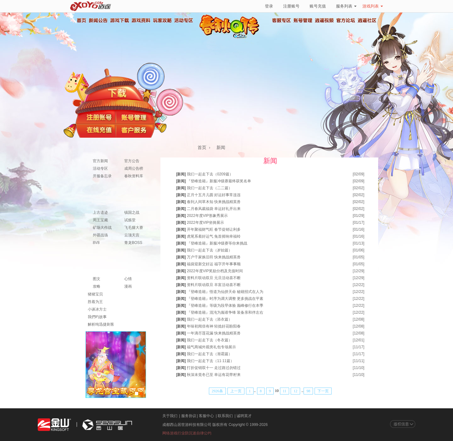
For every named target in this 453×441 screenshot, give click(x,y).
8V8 (96, 242)
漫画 (128, 286)
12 (295, 391)
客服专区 (281, 20)
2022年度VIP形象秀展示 (207, 215)
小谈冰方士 (97, 309)
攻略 (96, 286)
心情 (128, 279)
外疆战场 (100, 235)
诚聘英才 (244, 416)
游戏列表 (372, 6)
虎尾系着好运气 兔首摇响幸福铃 (214, 236)
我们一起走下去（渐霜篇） (209, 354)
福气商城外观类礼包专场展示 (211, 347)
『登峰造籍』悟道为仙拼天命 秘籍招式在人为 (225, 291)
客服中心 (206, 416)
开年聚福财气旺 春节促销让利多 (214, 229)
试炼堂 (130, 220)
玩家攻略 (162, 20)
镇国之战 (131, 212)
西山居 (106, 424)
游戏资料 (140, 20)
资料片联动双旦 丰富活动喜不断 (214, 285)
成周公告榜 (133, 168)
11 (285, 391)
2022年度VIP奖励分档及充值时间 (215, 271)
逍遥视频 (324, 20)
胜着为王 (95, 302)
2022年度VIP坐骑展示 (205, 222)
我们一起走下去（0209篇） (210, 174)
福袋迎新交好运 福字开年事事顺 (214, 264)
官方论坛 (345, 20)
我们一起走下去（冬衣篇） (209, 340)
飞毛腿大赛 (133, 227)
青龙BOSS (133, 242)
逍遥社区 (367, 20)
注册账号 (291, 6)
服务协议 (188, 416)
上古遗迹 (100, 212)
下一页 (323, 391)
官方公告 (131, 161)
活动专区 (183, 20)
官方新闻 (100, 161)
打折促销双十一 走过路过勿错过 (214, 368)
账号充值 (318, 6)
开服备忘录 (102, 176)
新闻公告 (98, 20)
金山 (54, 424)
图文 (96, 279)
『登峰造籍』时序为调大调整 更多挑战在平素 (225, 298)
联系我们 (225, 416)
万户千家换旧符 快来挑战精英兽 (214, 257)
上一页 (236, 391)
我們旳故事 (97, 317)
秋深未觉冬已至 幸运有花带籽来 (214, 374)
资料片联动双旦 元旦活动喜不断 (214, 278)
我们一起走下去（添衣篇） (209, 319)
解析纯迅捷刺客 (101, 324)
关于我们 (169, 416)
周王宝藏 (100, 220)
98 (308, 391)
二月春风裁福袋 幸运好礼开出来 (214, 209)
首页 (81, 20)
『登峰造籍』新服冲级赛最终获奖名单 (219, 181)
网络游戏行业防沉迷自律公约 (186, 433)
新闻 (220, 147)
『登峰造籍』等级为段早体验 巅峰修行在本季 (225, 305)
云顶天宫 (131, 235)
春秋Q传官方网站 (231, 38)
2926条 (217, 391)
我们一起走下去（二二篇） (209, 188)
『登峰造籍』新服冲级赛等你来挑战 (217, 243)
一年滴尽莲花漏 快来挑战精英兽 (214, 333)
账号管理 (303, 20)
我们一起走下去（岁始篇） (209, 250)
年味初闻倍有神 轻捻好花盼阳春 (214, 326)
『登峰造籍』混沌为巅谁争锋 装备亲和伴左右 (225, 312)
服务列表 (346, 6)
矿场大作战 (102, 227)
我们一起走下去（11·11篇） (210, 361)
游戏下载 (119, 20)
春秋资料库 (133, 176)
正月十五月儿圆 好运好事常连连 (214, 195)
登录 (269, 6)
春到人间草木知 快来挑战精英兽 (214, 202)
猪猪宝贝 (95, 294)
